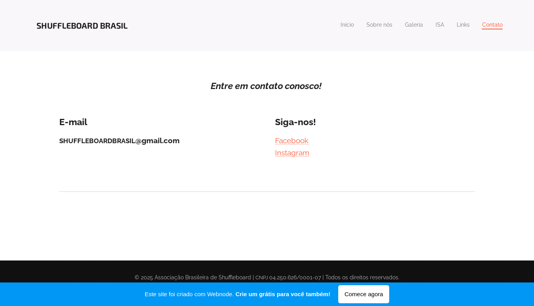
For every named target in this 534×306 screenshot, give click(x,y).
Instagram (292, 152)
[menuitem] (442, 25)
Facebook (291, 140)
